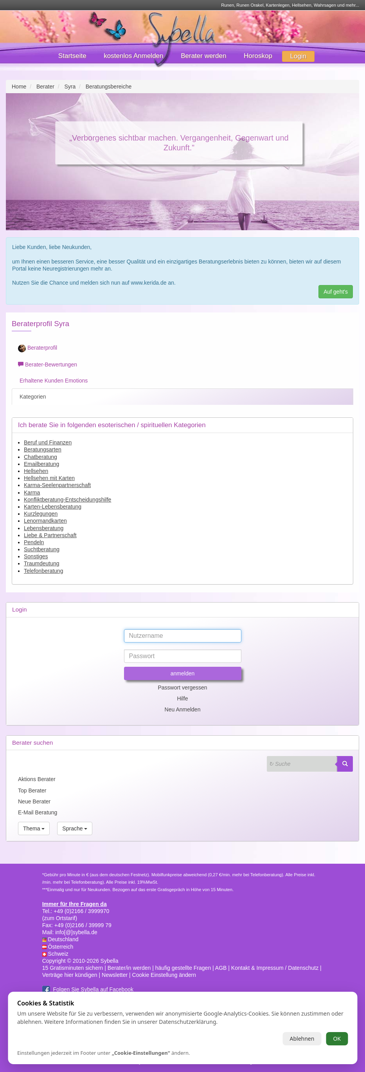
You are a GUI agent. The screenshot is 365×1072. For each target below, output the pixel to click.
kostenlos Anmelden (133, 56)
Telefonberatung (43, 571)
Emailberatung (41, 464)
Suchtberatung (41, 549)
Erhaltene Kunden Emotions (53, 380)
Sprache (74, 828)
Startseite (72, 56)
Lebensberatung (43, 528)
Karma (32, 492)
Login (298, 56)
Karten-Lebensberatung (52, 507)
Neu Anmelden (183, 709)
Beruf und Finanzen (48, 442)
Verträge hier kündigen (69, 975)
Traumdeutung (41, 563)
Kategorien (32, 396)
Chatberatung (40, 457)
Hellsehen (36, 471)
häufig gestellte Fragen (183, 968)
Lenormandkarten (45, 521)
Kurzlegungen (41, 514)
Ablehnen (301, 1038)
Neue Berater (34, 801)
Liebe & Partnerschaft (50, 535)
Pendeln (34, 542)
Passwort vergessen (182, 687)
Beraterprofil (37, 348)
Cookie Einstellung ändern (164, 975)
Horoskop (258, 56)
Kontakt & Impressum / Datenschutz (274, 968)
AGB (221, 968)
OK (337, 1038)
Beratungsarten (42, 449)
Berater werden (203, 56)
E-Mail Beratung (37, 812)
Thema (34, 828)
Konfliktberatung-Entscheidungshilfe (67, 499)
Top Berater (32, 790)
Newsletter (115, 975)
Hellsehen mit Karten (49, 478)
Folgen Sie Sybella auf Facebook (93, 989)
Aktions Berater (37, 779)
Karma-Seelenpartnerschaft (57, 485)
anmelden (183, 673)
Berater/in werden (129, 968)
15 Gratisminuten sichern (72, 968)
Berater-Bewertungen (47, 364)
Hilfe (182, 698)
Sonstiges (36, 556)
